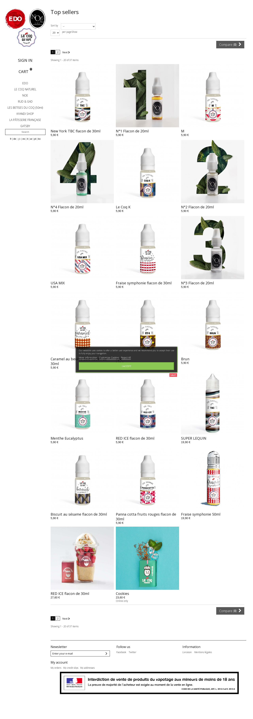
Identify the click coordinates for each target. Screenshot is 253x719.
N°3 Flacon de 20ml (197, 283)
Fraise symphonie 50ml (200, 514)
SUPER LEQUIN (193, 438)
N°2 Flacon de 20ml (197, 207)
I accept (126, 366)
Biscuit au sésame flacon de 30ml (79, 514)
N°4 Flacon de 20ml (67, 207)
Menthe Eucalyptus (67, 438)
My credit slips (70, 677)
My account (59, 672)
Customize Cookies (109, 357)
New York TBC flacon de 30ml (75, 131)
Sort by (54, 25)
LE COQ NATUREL (25, 89)
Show (74, 32)
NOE (25, 95)
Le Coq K (123, 207)
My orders (56, 677)
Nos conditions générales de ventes (201, 657)
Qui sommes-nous (214, 662)
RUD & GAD (25, 101)
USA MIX (58, 283)
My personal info (59, 682)
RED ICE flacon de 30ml (135, 438)
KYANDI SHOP (25, 114)
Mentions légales (203, 652)
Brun (185, 359)
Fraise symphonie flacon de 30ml (144, 283)
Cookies (122, 593)
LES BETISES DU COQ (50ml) (25, 108)
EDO (25, 83)
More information (88, 357)
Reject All (126, 357)
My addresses (87, 677)
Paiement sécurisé (192, 662)
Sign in (25, 60)
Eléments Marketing (233, 657)
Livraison (187, 652)
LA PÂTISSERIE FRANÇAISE (25, 120)
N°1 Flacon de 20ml (132, 131)
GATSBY (25, 126)
